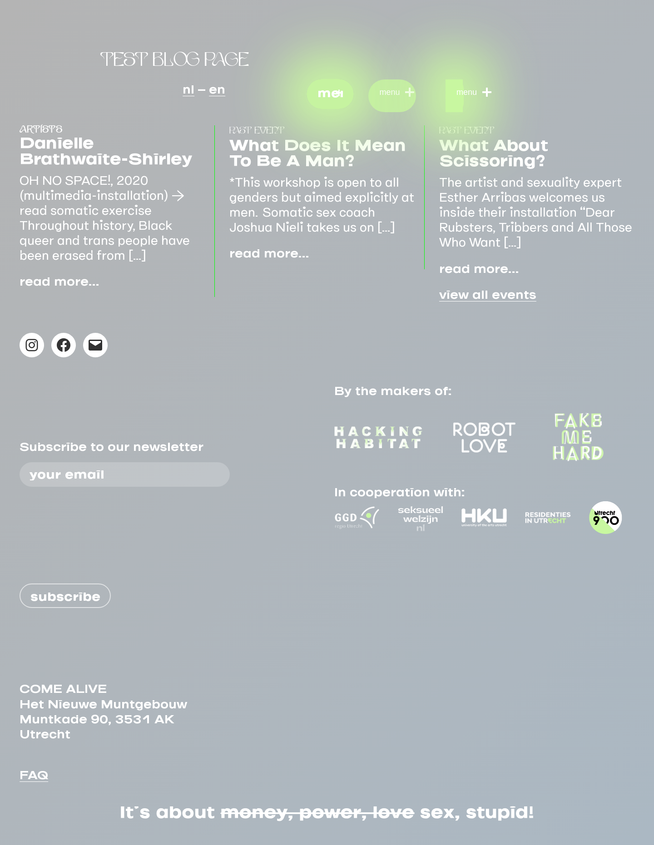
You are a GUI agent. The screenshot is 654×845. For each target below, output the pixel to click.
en (217, 86)
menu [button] (330, 90)
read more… (59, 278)
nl (188, 86)
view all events (487, 291)
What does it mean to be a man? (317, 149)
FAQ (34, 772)
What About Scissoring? (493, 149)
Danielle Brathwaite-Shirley (106, 147)
